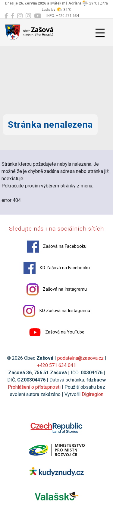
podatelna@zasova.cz (80, 358)
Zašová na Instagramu (57, 289)
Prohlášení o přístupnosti (34, 387)
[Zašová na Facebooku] (6, 16)
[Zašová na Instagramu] (20, 16)
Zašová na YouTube (56, 332)
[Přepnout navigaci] (100, 33)
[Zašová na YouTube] (37, 16)
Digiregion (92, 394)
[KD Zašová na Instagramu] (28, 16)
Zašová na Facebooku (56, 247)
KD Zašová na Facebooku (57, 268)
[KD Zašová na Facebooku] (12, 16)
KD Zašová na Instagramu (56, 311)
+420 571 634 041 (56, 365)
